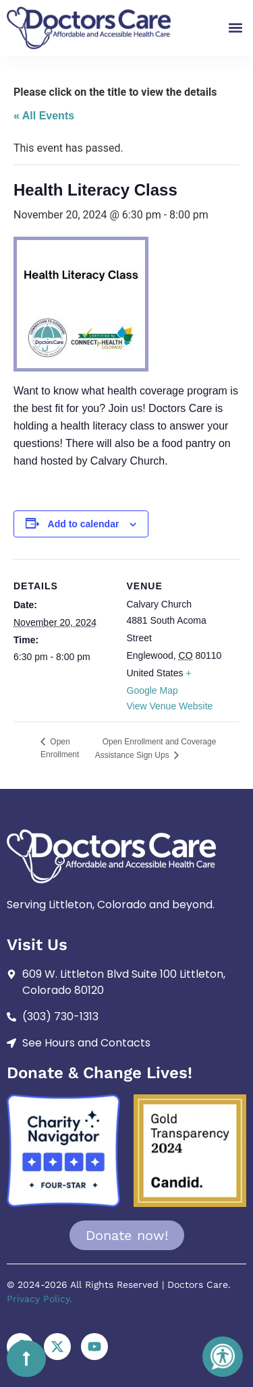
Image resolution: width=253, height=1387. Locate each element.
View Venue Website (170, 706)
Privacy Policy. (39, 1298)
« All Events (43, 115)
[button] (235, 28)
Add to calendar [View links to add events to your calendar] (83, 524)
